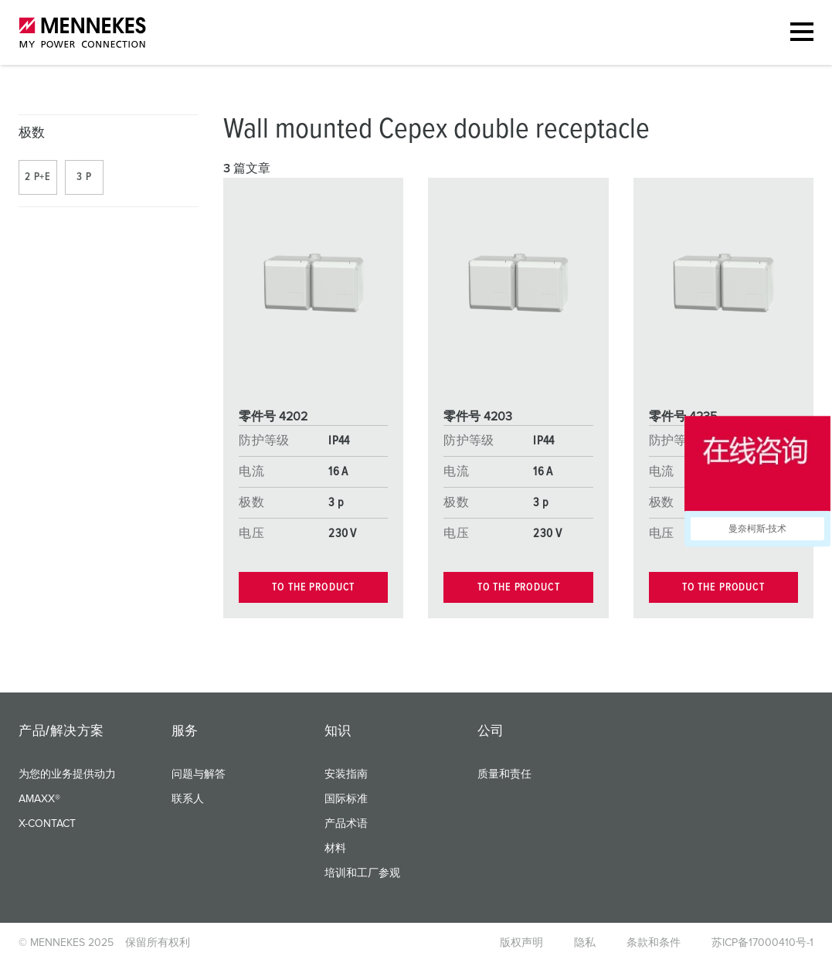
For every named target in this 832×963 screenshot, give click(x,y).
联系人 (187, 799)
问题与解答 (198, 774)
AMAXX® (39, 799)
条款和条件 (654, 942)
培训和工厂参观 (362, 873)
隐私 (585, 942)
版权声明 (521, 942)
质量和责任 (504, 774)
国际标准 (346, 799)
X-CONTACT (47, 823)
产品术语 (346, 823)
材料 (335, 848)
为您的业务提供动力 (67, 774)
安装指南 (346, 774)
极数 (32, 133)
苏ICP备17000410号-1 (762, 942)
